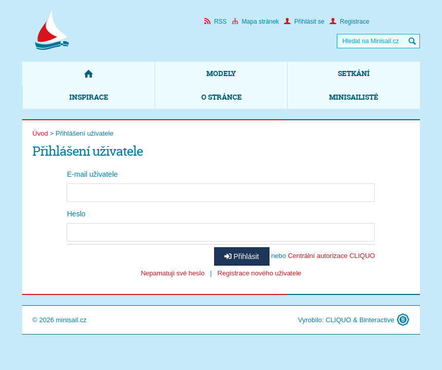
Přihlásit (241, 256)
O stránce (221, 97)
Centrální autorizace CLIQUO (331, 256)
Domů (88, 73)
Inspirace (88, 97)
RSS (215, 21)
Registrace (349, 21)
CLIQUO (338, 320)
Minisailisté (353, 97)
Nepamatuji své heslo (172, 273)
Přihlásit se (304, 21)
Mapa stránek (255, 21)
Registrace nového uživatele (259, 273)
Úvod (40, 133)
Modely (221, 73)
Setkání (354, 73)
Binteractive (376, 320)
